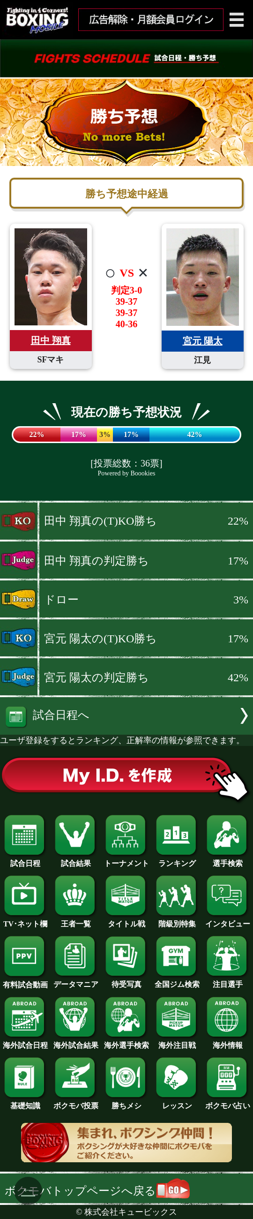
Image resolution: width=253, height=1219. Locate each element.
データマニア (76, 980)
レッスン (177, 1102)
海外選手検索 (126, 1041)
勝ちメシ (126, 1102)
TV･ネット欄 (25, 920)
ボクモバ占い (228, 1102)
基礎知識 (25, 1102)
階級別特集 (177, 920)
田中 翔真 (51, 340)
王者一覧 (76, 920)
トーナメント (126, 859)
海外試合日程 (25, 1041)
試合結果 (76, 859)
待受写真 (126, 980)
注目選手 (228, 980)
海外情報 (228, 1041)
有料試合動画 (25, 981)
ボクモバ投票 (76, 1102)
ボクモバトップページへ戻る (97, 1191)
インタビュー (228, 920)
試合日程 (25, 859)
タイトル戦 (126, 920)
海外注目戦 (177, 1041)
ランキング (177, 859)
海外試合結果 (76, 1041)
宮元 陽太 (203, 341)
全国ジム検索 (177, 980)
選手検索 (228, 859)
